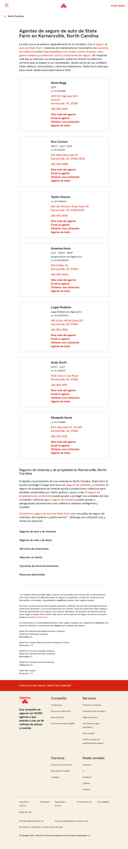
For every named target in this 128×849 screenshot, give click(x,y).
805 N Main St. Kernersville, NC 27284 (64, 267)
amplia (72, 51)
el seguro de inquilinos (62, 499)
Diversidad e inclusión (60, 771)
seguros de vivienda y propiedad (85, 485)
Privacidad (44, 802)
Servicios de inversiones (34, 548)
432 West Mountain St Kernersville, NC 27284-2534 (68, 157)
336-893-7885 (59, 329)
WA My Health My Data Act (31, 821)
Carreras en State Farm (61, 765)
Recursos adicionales (32, 574)
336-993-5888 (59, 164)
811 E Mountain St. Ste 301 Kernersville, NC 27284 (66, 429)
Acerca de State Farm (61, 711)
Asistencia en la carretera (94, 711)
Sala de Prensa (57, 717)
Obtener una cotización (65, 121)
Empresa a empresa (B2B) (62, 723)
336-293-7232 (59, 436)
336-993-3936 (59, 215)
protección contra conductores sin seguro (65, 55)
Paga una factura (90, 717)
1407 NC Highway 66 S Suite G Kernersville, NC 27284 (64, 100)
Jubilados (55, 777)
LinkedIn (86, 783)
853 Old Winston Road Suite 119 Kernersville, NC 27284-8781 (70, 208)
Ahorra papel (88, 733)
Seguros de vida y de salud (36, 540)
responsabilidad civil (55, 51)
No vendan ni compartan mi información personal (41, 827)
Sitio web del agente (63, 114)
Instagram (87, 777)
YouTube (86, 789)
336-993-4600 (59, 274)
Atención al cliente (31, 557)
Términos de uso (84, 802)
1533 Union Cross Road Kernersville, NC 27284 (65, 377)
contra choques (86, 51)
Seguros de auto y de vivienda (38, 531)
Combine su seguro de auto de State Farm (44, 513)
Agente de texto (60, 125)
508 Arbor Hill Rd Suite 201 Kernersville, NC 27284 (67, 322)
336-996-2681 (59, 109)
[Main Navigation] (6, 5)
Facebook (87, 765)
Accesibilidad (103, 802)
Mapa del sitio (25, 812)
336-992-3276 (59, 385)
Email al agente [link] (60, 118)
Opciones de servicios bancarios (39, 566)
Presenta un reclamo (92, 705)
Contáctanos (56, 705)
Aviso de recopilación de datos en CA (71, 821)
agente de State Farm (39, 617)
